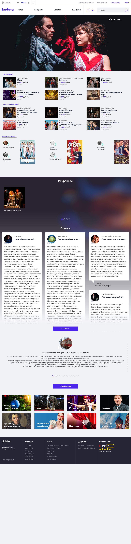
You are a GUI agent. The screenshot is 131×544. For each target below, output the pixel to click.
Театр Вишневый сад (107, 108)
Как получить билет (53, 448)
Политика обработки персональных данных (86, 447)
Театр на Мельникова (66, 90)
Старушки (105, 80)
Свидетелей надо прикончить (109, 111)
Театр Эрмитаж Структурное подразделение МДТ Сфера (71, 78)
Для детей (76, 10)
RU (25, 3)
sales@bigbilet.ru (8, 460)
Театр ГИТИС (21, 120)
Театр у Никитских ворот (108, 120)
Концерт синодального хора (111, 93)
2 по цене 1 (29, 454)
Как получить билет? (85, 2)
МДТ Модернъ (19, 236)
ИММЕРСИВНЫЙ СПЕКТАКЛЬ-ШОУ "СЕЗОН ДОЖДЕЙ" (70, 93)
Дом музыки (63, 108)
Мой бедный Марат (12, 210)
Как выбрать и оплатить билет (57, 445)
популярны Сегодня (11, 104)
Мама (19, 80)
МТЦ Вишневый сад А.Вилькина (111, 236)
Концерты (38, 10)
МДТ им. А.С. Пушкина (108, 294)
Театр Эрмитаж (106, 78)
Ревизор (63, 80)
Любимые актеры (9, 137)
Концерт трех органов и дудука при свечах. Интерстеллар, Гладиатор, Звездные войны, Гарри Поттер (28, 93)
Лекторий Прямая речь (24, 108)
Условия (49, 454)
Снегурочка (22, 123)
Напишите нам (102, 2)
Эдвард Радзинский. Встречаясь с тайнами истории (27, 111)
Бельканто (20, 90)
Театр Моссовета (22, 78)
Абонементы (29, 459)
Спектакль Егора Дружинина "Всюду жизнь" (71, 124)
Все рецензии (65, 386)
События (57, 10)
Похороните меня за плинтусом (110, 124)
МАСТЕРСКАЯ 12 (105, 90)
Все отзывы (65, 329)
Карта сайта (51, 459)
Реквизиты (50, 451)
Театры (20, 10)
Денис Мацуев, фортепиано (66, 111)
